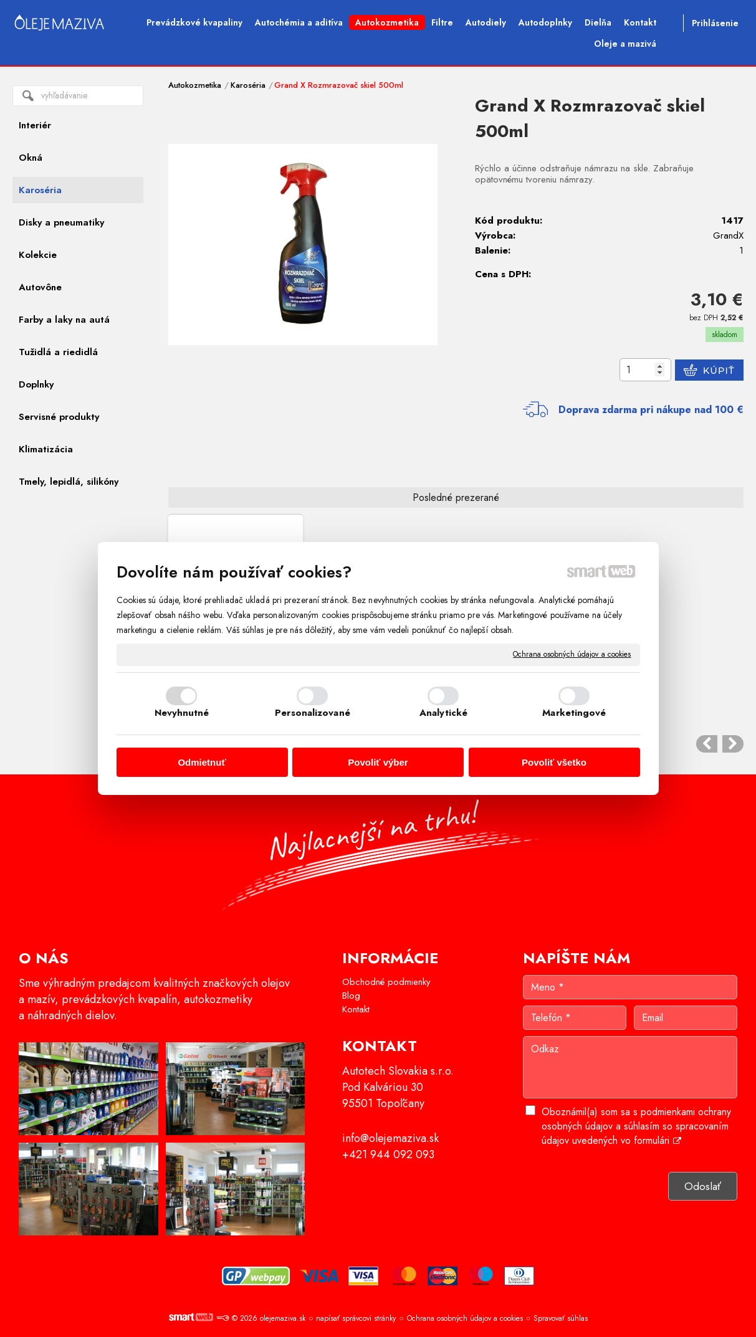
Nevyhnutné (182, 713)
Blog (351, 995)
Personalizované (312, 713)
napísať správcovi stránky (356, 1318)
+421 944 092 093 (388, 1154)
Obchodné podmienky (386, 982)
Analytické (443, 713)
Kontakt (356, 1009)
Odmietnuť (202, 762)
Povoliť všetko (554, 762)
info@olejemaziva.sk (390, 1138)
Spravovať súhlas (561, 1318)
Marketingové (574, 713)
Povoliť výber (378, 762)
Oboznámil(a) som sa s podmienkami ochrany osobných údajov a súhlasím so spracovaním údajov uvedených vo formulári (636, 1126)
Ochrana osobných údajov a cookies (572, 655)
